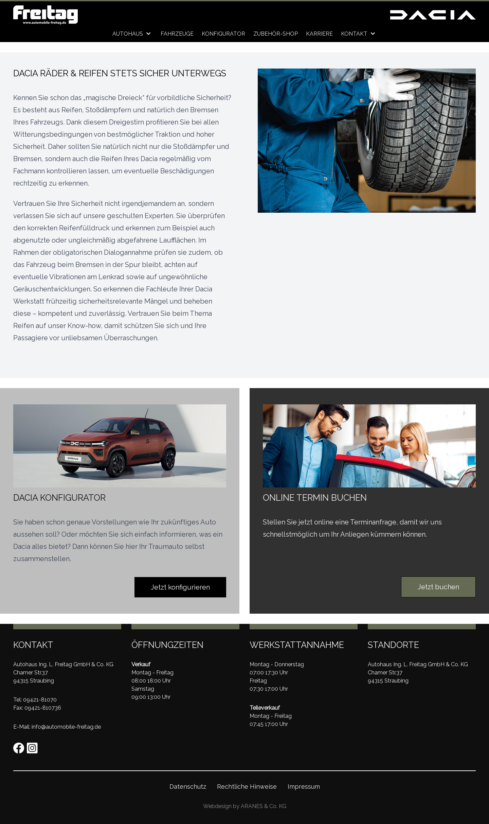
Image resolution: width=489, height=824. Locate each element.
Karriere (319, 34)
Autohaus (132, 34)
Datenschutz (187, 786)
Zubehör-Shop (275, 34)
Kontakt (359, 34)
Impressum (304, 786)
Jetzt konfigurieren (180, 587)
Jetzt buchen (438, 587)
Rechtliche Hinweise (247, 786)
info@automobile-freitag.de (66, 727)
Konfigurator (223, 34)
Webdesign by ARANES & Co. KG (244, 806)
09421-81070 (40, 699)
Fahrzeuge (177, 34)
